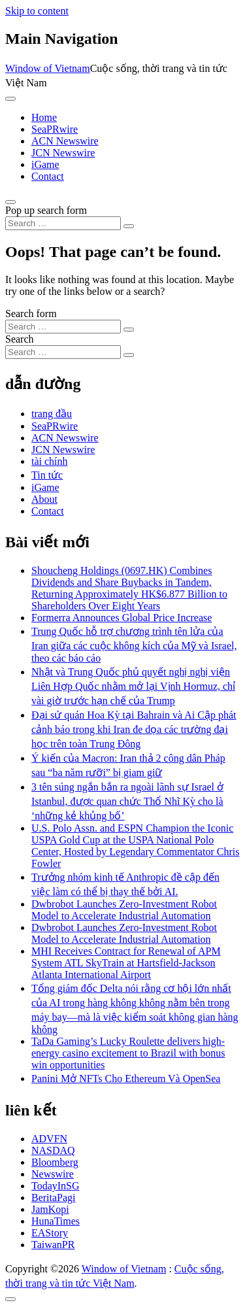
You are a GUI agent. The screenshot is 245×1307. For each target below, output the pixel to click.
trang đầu (51, 413)
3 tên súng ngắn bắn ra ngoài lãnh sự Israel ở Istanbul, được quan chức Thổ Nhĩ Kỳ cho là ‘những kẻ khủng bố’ (127, 801)
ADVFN (49, 1138)
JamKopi (50, 1209)
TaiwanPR (52, 1244)
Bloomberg (54, 1162)
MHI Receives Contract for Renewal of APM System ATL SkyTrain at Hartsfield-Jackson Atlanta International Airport (126, 962)
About (44, 499)
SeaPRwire (54, 129)
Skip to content (37, 10)
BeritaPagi (53, 1197)
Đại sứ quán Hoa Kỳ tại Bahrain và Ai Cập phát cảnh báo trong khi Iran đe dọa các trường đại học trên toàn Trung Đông (134, 729)
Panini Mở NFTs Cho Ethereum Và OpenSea (125, 1078)
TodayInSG (55, 1185)
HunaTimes (55, 1221)
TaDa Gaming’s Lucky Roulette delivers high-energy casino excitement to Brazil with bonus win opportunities (128, 1053)
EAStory (49, 1232)
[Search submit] (128, 226)
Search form (31, 313)
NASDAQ (53, 1150)
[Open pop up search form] (10, 202)
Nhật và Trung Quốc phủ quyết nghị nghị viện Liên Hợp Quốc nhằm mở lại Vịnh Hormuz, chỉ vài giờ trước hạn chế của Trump (133, 686)
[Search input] (63, 223)
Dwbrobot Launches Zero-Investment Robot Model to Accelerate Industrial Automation (124, 909)
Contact (47, 176)
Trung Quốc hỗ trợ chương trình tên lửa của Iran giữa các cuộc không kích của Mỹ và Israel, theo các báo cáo (134, 645)
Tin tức (47, 475)
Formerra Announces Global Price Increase (121, 617)
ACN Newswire (65, 140)
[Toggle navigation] (10, 99)
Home (44, 117)
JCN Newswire (63, 152)
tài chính (49, 461)
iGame (45, 164)
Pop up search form (46, 210)
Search (19, 339)
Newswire (52, 1174)
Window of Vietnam (47, 68)
